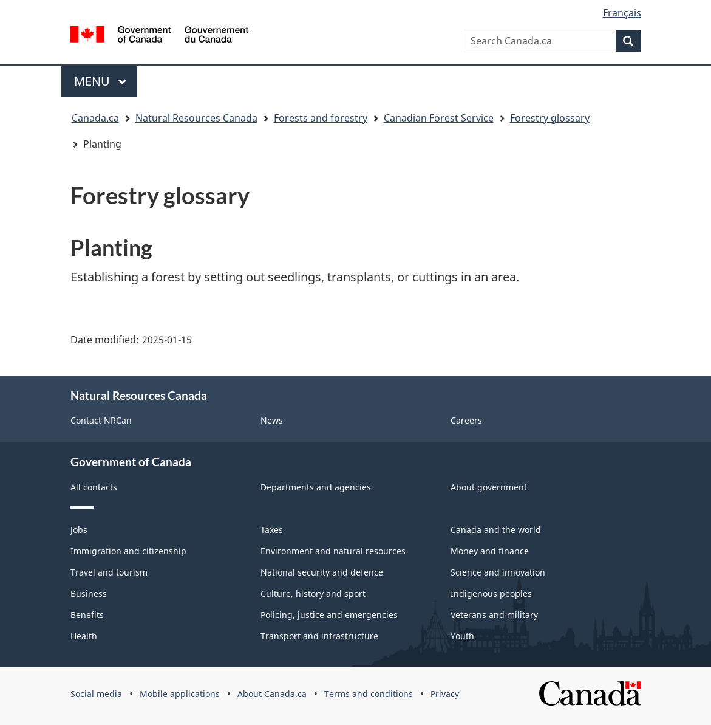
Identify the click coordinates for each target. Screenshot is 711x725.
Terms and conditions (368, 693)
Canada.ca (95, 118)
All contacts (93, 487)
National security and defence (321, 572)
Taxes (271, 529)
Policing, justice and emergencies (329, 614)
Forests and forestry (320, 118)
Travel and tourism (109, 572)
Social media (96, 693)
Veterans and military (494, 614)
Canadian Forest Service (439, 118)
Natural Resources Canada (196, 118)
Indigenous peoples (491, 593)
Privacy (444, 693)
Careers (466, 420)
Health (83, 636)
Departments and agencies (315, 487)
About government (489, 487)
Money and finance (490, 551)
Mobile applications (180, 693)
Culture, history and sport (313, 593)
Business (88, 593)
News (271, 420)
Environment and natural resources (333, 551)
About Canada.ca (272, 693)
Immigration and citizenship (128, 551)
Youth (462, 636)
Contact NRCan (101, 420)
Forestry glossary (550, 118)
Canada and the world (496, 529)
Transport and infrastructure (319, 636)
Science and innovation (498, 572)
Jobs (78, 529)
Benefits (87, 614)
